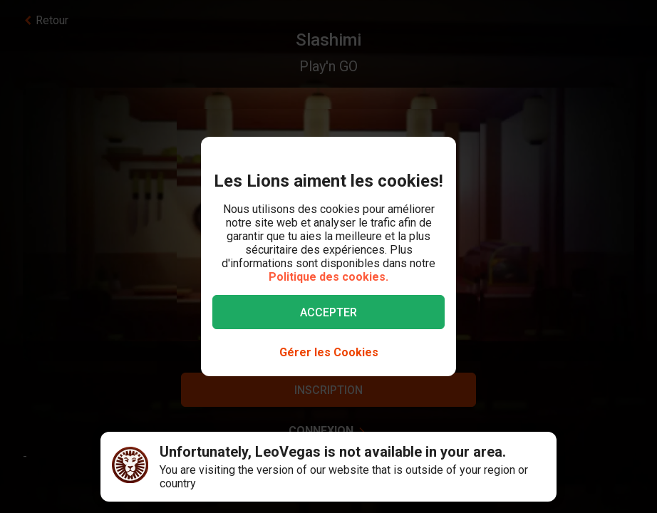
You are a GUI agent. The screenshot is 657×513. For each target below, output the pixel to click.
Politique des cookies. (328, 277)
